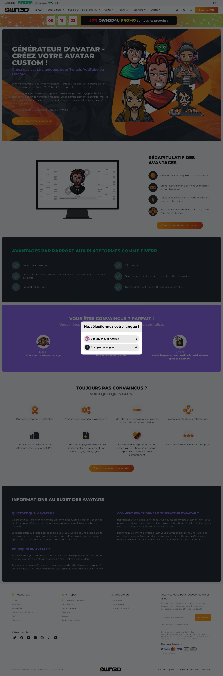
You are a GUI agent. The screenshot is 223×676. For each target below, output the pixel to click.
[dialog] (111, 338)
